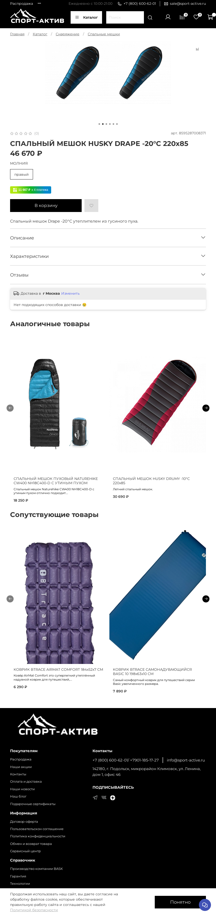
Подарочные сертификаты (32, 804)
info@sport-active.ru (186, 760)
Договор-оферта (24, 821)
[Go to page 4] (110, 124)
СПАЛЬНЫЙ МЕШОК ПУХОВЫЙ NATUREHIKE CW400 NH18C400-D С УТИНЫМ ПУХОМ (56, 480)
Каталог (86, 17)
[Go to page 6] (117, 124)
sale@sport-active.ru (185, 3)
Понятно (180, 902)
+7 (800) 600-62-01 (136, 3)
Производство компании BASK (36, 869)
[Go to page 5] (113, 124)
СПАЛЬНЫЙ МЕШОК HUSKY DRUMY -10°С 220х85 (151, 480)
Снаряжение (67, 34)
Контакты (18, 774)
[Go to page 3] (106, 124)
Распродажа (21, 3)
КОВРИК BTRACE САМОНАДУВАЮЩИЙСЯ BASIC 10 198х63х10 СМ (152, 671)
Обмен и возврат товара (31, 844)
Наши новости (22, 789)
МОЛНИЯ (19, 163)
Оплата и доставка (26, 781)
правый (21, 174)
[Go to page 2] (103, 124)
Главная (17, 34)
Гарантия (18, 876)
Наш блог (18, 796)
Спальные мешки (104, 34)
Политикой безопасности (34, 910)
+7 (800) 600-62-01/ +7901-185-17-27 (125, 760)
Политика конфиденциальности (37, 836)
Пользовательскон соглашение (37, 829)
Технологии (20, 884)
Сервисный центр (25, 851)
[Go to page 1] (99, 124)
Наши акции (21, 767)
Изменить (70, 293)
